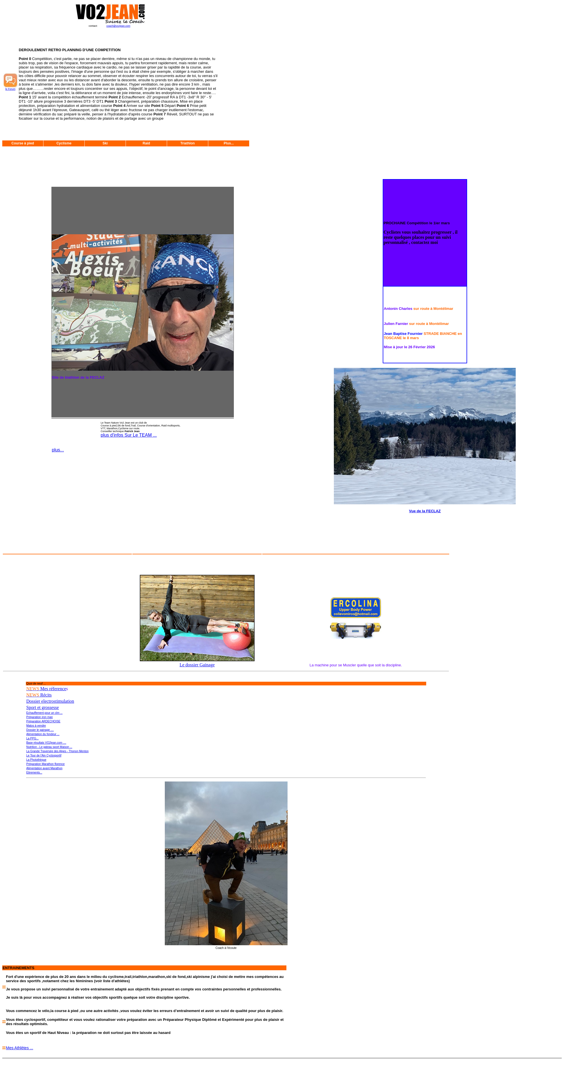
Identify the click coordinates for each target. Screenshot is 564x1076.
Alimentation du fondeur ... (42, 734)
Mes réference (46, 688)
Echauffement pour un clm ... (44, 712)
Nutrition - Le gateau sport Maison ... (49, 747)
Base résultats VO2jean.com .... (46, 742)
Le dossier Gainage (197, 664)
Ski (105, 143)
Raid (146, 143)
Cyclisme (64, 143)
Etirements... (34, 772)
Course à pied (22, 143)
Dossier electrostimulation (50, 701)
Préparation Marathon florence (45, 764)
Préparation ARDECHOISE (43, 721)
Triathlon (187, 143)
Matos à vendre (36, 725)
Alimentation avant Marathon (44, 768)
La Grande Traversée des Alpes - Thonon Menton (57, 751)
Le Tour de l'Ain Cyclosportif (43, 755)
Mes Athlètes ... (19, 1048)
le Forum (10, 89)
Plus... (229, 143)
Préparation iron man (39, 717)
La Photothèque (36, 759)
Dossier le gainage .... (40, 729)
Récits (38, 695)
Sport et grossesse (42, 707)
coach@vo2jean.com (118, 25)
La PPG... (32, 738)
